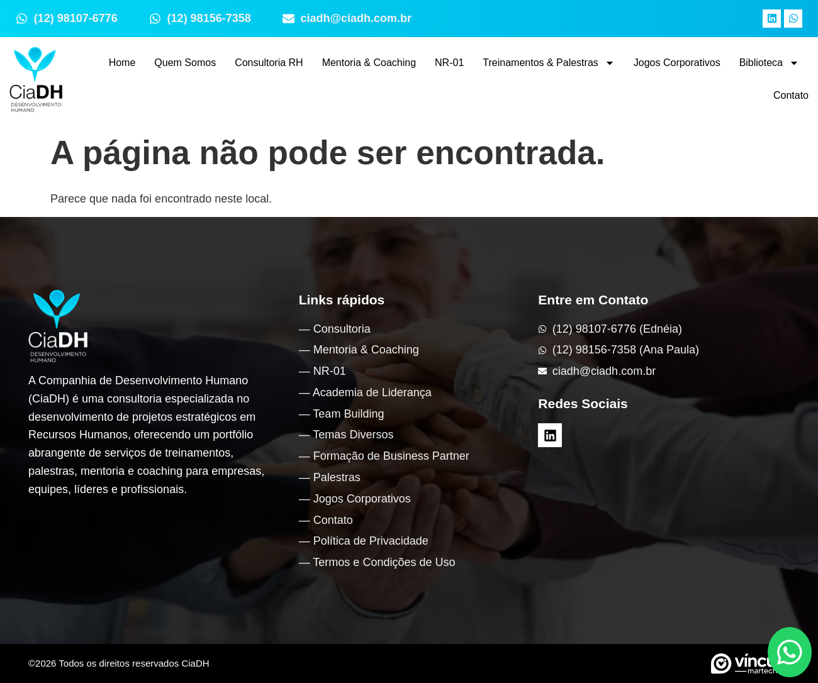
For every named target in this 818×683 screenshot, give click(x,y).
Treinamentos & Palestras (548, 63)
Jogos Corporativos (677, 62)
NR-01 (449, 62)
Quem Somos (185, 62)
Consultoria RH (269, 62)
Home (122, 62)
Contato (791, 95)
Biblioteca (769, 63)
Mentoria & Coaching (369, 62)
